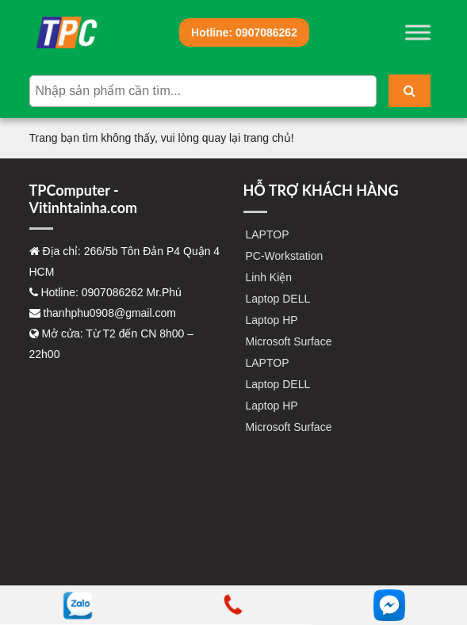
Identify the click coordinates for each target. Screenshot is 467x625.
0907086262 (244, 32)
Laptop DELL (278, 298)
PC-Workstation (284, 256)
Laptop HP (272, 320)
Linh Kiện (269, 277)
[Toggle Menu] (418, 32)
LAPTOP (267, 234)
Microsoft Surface (289, 341)
